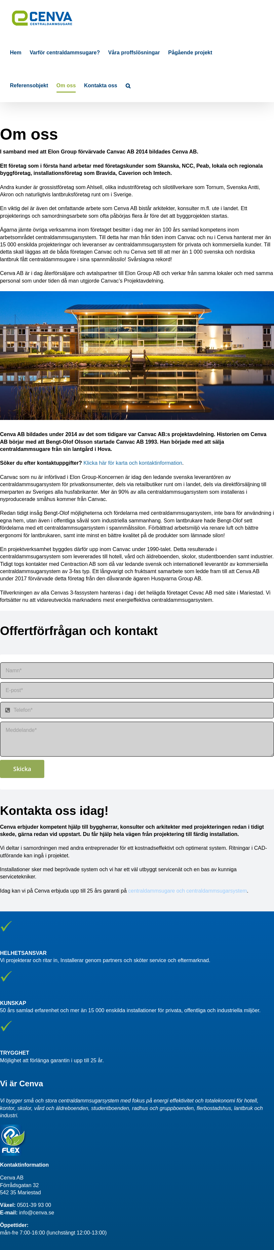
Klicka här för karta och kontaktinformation (132, 463)
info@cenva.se (36, 1212)
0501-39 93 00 (34, 1205)
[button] (128, 85)
